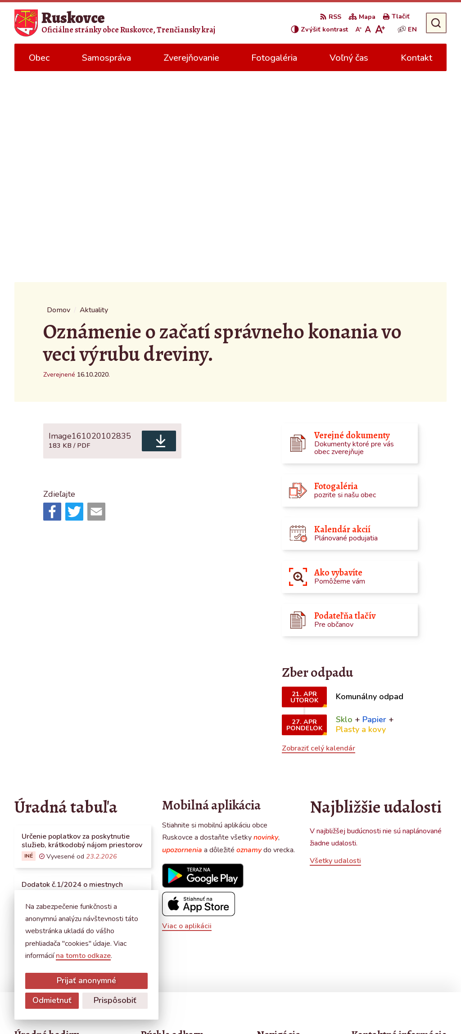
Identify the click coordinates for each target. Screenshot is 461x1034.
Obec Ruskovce (256, 1010)
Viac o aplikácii (187, 715)
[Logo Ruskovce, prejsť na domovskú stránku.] (114, 22)
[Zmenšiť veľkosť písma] (358, 29)
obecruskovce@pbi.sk (386, 932)
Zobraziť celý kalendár (318, 537)
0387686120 (373, 921)
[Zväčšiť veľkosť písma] (380, 29)
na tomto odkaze (83, 956)
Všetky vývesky (39, 746)
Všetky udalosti (335, 650)
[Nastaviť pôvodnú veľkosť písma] (368, 29)
